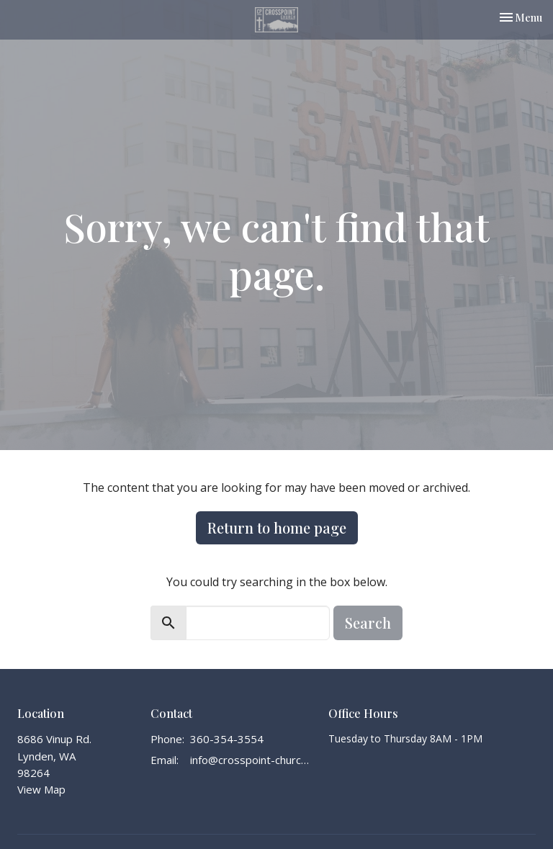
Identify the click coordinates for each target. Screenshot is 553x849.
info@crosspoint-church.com (252, 760)
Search (368, 622)
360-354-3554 (227, 739)
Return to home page (276, 527)
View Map (41, 789)
